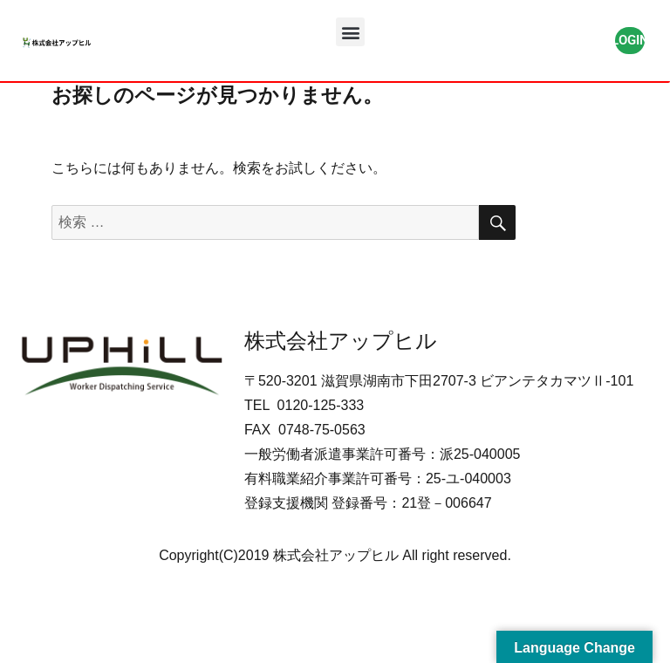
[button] (350, 31)
